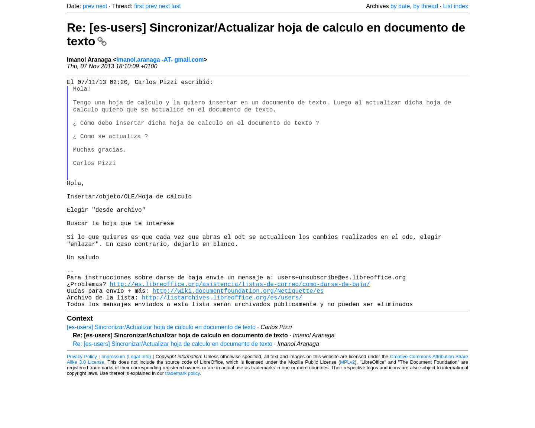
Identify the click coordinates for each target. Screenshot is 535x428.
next (101, 6)
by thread (425, 6)
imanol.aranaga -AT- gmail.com (160, 59)
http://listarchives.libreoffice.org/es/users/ (222, 345)
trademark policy (182, 422)
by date (400, 6)
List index (455, 6)
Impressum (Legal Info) (126, 405)
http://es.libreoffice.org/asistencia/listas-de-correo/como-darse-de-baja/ (240, 328)
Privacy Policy (82, 405)
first (139, 6)
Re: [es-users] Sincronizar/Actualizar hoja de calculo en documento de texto (172, 393)
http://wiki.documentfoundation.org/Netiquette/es (238, 337)
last (176, 6)
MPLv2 (347, 411)
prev (88, 6)
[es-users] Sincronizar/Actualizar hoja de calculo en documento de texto (161, 376)
